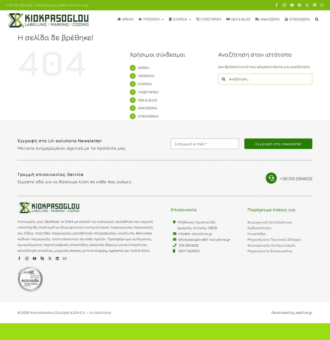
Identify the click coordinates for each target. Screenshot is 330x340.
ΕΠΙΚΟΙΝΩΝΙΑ (148, 116)
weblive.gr (304, 312)
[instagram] (27, 258)
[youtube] (34, 258)
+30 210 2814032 (296, 178)
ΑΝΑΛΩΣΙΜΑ (147, 108)
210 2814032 (189, 245)
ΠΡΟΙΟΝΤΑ (146, 76)
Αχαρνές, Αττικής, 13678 (197, 228)
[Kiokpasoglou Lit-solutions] (49, 202)
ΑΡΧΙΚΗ (143, 68)
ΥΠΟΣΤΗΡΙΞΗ (148, 92)
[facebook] (19, 258)
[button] (316, 18)
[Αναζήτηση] (223, 79)
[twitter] (50, 258)
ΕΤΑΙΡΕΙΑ (145, 84)
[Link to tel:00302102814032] (271, 178)
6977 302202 (189, 251)
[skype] (42, 258)
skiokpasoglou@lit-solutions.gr (62, 5)
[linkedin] (57, 258)
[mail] (64, 258)
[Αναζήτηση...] (265, 79)
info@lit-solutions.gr (195, 234)
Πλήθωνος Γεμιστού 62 (196, 222)
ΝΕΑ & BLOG (147, 100)
